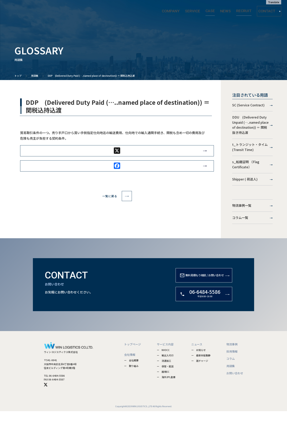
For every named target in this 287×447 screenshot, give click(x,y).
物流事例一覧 (252, 233)
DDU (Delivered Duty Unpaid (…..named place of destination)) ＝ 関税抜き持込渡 (252, 132)
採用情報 (232, 387)
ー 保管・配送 (165, 402)
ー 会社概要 (131, 396)
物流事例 (232, 380)
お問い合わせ (234, 409)
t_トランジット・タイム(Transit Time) (252, 160)
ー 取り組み (131, 401)
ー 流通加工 (164, 396)
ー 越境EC (163, 407)
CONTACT (269, 10)
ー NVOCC (163, 385)
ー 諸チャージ (199, 396)
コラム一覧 (252, 250)
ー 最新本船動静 (200, 391)
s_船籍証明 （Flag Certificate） (252, 182)
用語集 (34, 75)
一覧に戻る (117, 201)
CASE (214, 9)
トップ (18, 75)
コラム (230, 394)
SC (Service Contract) (252, 107)
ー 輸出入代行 (165, 391)
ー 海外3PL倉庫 (166, 412)
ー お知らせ (198, 385)
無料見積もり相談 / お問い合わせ (197, 314)
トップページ (132, 380)
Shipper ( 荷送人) (252, 202)
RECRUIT (241, 9)
